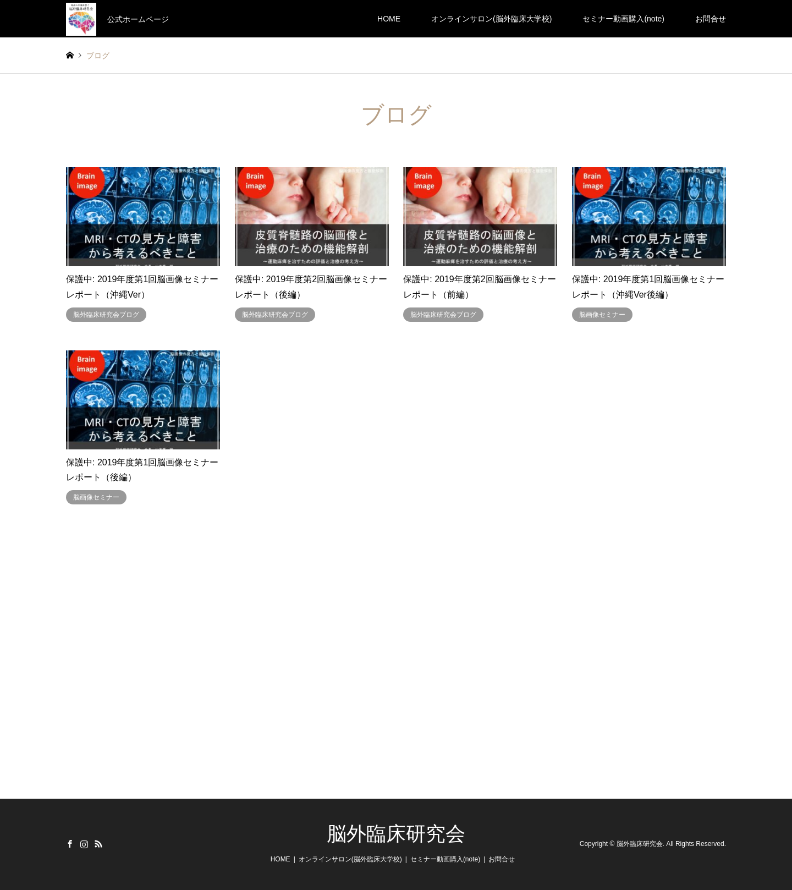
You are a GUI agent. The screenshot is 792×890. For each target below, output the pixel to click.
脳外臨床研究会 (396, 834)
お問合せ (710, 18)
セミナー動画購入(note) (623, 18)
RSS (98, 844)
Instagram (84, 844)
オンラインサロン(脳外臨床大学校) (491, 18)
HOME (388, 18)
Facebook (70, 844)
